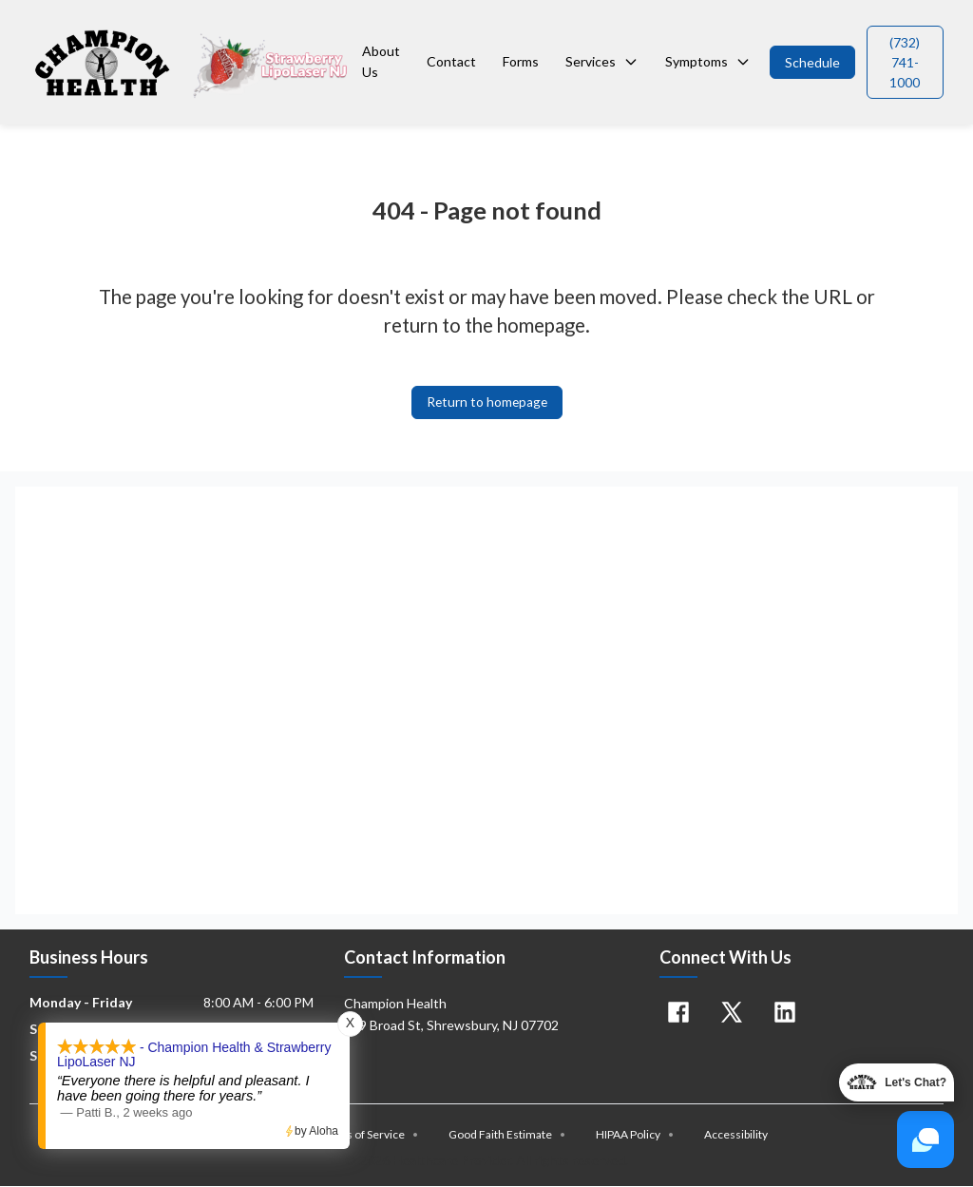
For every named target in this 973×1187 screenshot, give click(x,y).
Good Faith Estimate (506, 1135)
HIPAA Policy (635, 1135)
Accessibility (736, 1135)
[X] (732, 1013)
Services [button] (602, 61)
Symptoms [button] (708, 61)
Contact (451, 61)
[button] (812, 62)
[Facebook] (678, 1013)
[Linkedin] (785, 1013)
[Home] (191, 61)
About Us (381, 61)
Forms (521, 61)
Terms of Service (368, 1135)
